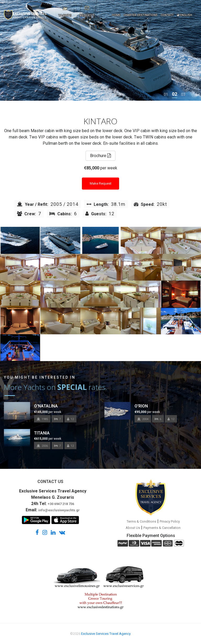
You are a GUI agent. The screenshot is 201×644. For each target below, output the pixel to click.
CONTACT (167, 15)
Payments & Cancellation (162, 528)
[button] (166, 94)
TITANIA (42, 433)
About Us (133, 528)
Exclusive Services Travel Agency (105, 634)
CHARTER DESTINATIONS (141, 15)
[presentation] (12, 50)
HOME (116, 15)
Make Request (100, 183)
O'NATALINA (46, 406)
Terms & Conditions (141, 521)
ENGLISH (184, 15)
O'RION (141, 406)
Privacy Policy (170, 521)
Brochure (100, 155)
